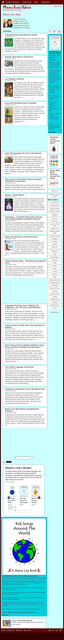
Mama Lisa (55, 247)
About (3, 630)
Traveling (54, 302)
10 (28, 510)
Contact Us (10, 630)
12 (31, 510)
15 (18, 512)
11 (29, 510)
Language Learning (55, 236)
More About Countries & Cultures (54, 195)
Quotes (55, 277)
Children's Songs (54, 208)
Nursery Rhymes (54, 257)
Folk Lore (54, 218)
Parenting (54, 260)
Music (54, 254)
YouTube (54, 308)
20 (25, 512)
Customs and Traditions (54, 214)
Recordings (55, 285)
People (55, 263)
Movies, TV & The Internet (54, 250)
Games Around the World (55, 224)
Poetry (54, 268)
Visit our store (9, 482)
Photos (55, 265)
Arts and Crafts (55, 202)
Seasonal (54, 291)
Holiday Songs (54, 228)
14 (16, 512)
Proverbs (54, 271)
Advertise (19, 630)
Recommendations (55, 282)
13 (15, 512)
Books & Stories (55, 205)
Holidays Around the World (55, 232)
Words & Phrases (54, 305)
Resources (27, 630)
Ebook (10, 504)
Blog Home (55, 191)
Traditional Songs (54, 299)
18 (22, 512)
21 (26, 512)
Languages (55, 238)
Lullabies (54, 244)
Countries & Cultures (54, 211)
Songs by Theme (54, 294)
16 (19, 512)
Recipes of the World (54, 279)
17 (21, 512)
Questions (54, 274)
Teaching (54, 296)
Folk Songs (55, 221)
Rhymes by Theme (55, 288)
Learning (54, 241)
